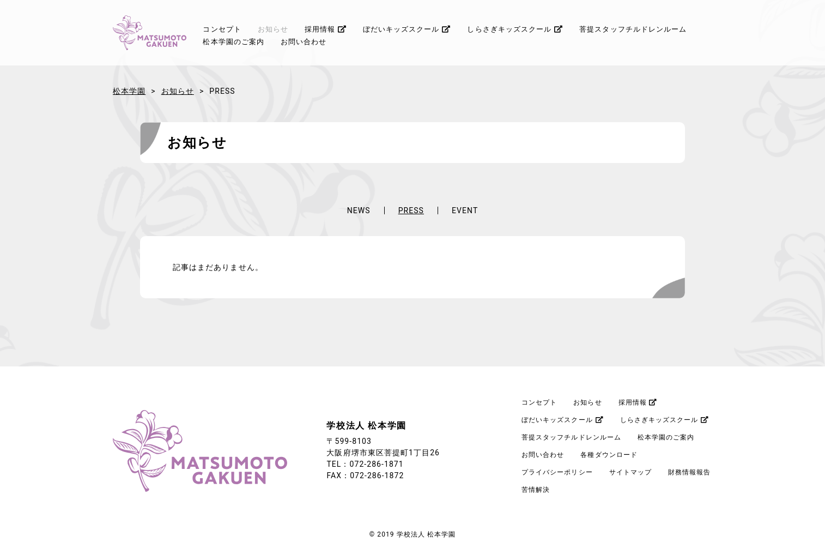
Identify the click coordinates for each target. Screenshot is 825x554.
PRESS (411, 210)
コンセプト (222, 29)
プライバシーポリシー (557, 472)
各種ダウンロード (609, 454)
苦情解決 (535, 489)
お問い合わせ (303, 42)
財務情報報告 (689, 472)
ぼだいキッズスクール (407, 29)
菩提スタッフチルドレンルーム (633, 29)
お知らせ (273, 29)
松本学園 (129, 91)
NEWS (359, 210)
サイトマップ (630, 472)
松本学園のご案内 (233, 42)
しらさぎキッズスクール (515, 29)
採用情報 (326, 29)
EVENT (465, 210)
